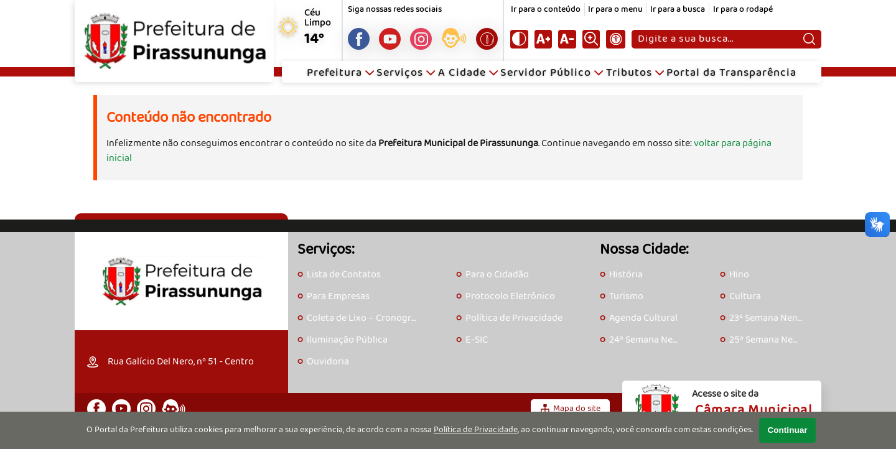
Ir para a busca (677, 9)
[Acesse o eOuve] (454, 40)
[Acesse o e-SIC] (487, 39)
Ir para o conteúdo (546, 9)
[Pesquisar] (809, 39)
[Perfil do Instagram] (421, 39)
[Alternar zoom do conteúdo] (591, 39)
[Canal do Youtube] (390, 39)
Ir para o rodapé (743, 9)
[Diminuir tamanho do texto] (567, 39)
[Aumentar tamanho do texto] (543, 39)
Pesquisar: (637, 29)
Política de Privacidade (476, 430)
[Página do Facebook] (359, 39)
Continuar (787, 430)
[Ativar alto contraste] (519, 39)
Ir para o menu (615, 9)
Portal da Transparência (731, 73)
